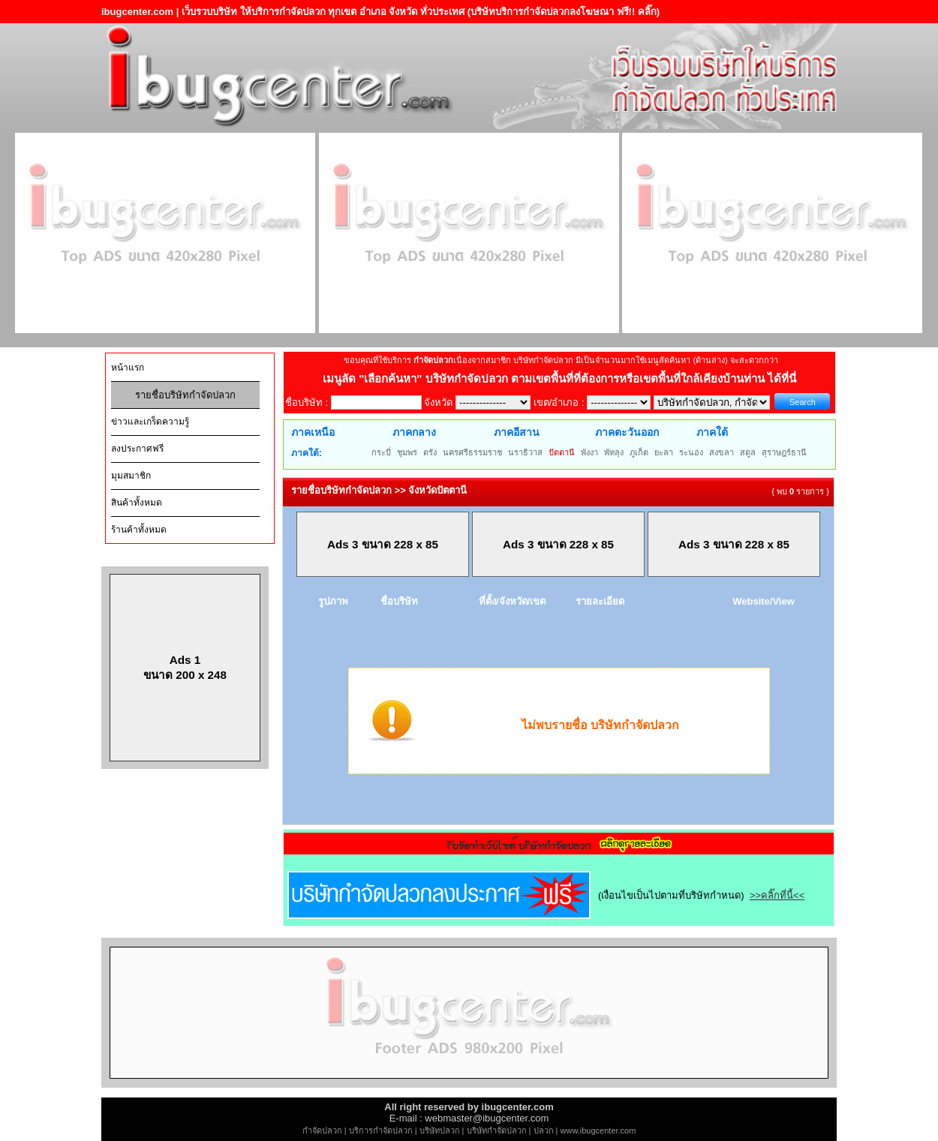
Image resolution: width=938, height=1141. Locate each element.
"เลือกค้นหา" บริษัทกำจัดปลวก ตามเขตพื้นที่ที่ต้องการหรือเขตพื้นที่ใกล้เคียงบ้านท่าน (563, 378)
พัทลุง (614, 452)
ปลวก (544, 1130)
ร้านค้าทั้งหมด (139, 529)
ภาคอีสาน (517, 432)
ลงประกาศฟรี (137, 448)
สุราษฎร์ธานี (784, 452)
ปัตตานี (562, 452)
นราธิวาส (525, 452)
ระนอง (691, 452)
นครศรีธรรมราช (472, 452)
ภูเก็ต (639, 452)
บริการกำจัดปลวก (381, 1130)
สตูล (748, 452)
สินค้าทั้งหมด (136, 502)
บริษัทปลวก (439, 1130)
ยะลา (663, 452)
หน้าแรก (127, 367)
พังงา (589, 452)
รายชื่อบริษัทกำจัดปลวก (185, 395)
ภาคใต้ (712, 432)
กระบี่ (381, 452)
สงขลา (721, 452)
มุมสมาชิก (131, 475)
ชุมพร (407, 452)
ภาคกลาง (414, 432)
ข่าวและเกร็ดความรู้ (150, 421)
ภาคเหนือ (313, 432)
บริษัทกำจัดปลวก (497, 1130)
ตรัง (430, 452)
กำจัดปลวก (322, 1130)
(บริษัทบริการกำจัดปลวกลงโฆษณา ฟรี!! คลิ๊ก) (563, 11)
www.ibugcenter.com (598, 1130)
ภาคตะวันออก (627, 432)
